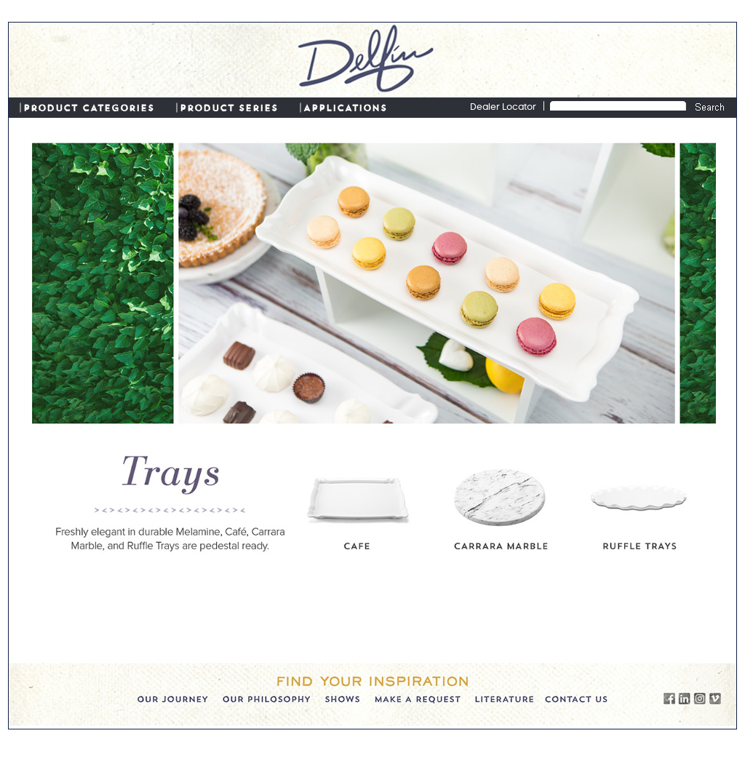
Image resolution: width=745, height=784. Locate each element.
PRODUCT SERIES (229, 107)
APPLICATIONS (345, 107)
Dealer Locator (503, 107)
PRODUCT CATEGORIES (88, 107)
